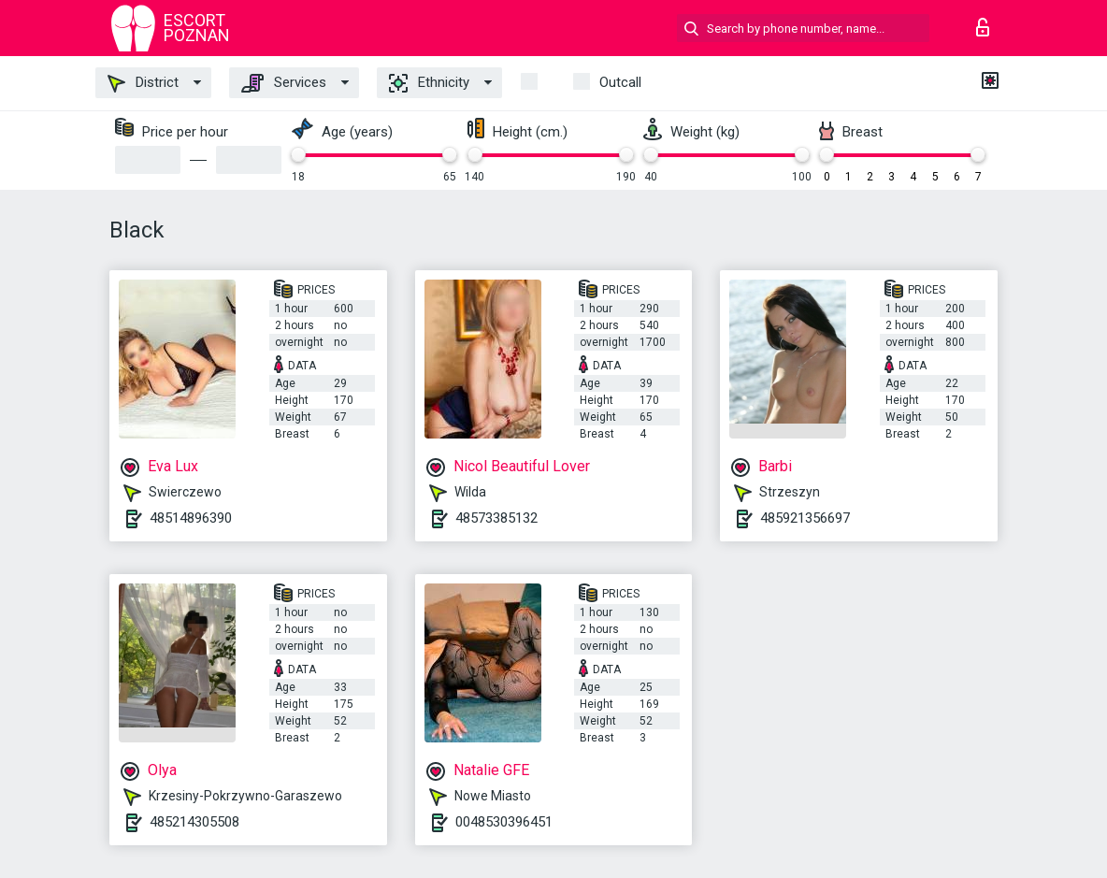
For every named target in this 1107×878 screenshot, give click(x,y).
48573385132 (496, 518)
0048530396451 (504, 821)
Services (283, 83)
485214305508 (194, 821)
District (143, 83)
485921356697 (805, 518)
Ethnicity (429, 83)
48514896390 (191, 518)
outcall (620, 82)
